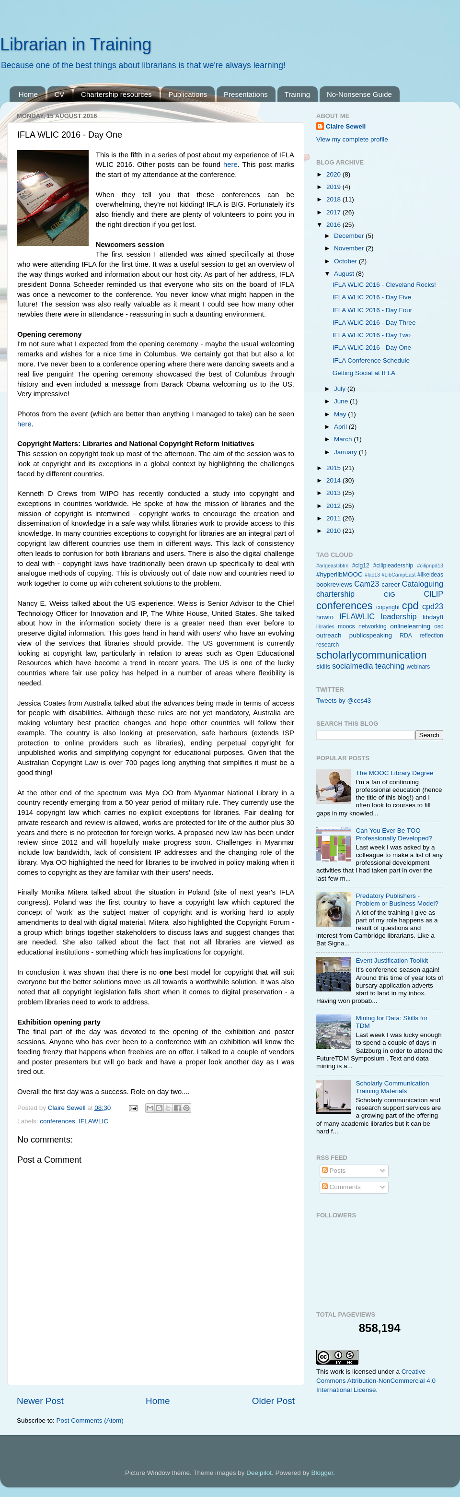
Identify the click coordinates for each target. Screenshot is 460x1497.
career (390, 584)
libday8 (433, 617)
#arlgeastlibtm (332, 565)
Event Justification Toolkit (392, 960)
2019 (334, 186)
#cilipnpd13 (430, 565)
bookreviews (334, 584)
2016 (334, 224)
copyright (388, 607)
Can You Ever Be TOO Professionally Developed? (394, 834)
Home (28, 94)
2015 (334, 467)
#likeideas (430, 574)
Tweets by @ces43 (343, 700)
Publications (187, 94)
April (341, 426)
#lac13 (372, 575)
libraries (325, 626)
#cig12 (360, 565)
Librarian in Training (75, 44)
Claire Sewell (346, 126)
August (345, 273)
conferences (57, 1121)
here (230, 164)
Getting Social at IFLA (364, 373)
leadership (399, 616)
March (344, 439)
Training (297, 94)
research (327, 644)
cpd (410, 606)
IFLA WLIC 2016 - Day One (372, 347)
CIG (389, 594)
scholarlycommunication (371, 655)
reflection (431, 635)
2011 (334, 518)
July (340, 388)
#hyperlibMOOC (339, 574)
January (346, 452)
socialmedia (352, 665)
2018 (334, 199)
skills (323, 666)
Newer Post (40, 1401)
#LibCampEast (399, 575)
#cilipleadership (393, 565)
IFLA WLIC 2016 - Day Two (372, 335)
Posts (334, 1170)
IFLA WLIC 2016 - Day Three (374, 322)
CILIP (434, 593)
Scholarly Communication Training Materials (392, 1087)
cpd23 (432, 606)
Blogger (322, 1472)
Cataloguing (422, 583)
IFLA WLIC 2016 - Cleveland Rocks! (384, 284)
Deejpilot (259, 1472)
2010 (334, 530)
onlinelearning (410, 626)
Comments (341, 1187)
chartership (335, 593)
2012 (334, 505)
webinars (418, 666)
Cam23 (366, 583)
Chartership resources (116, 94)
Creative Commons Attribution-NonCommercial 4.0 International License (376, 1380)
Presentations (246, 94)
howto (325, 617)
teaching (389, 665)
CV (60, 94)
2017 (334, 212)
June (342, 401)
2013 (334, 492)
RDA (406, 635)
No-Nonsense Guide (359, 94)
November (350, 248)
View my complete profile (352, 139)
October (346, 261)
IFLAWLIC (93, 1121)
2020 (334, 174)
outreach (329, 635)
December (350, 235)
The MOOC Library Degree (394, 773)
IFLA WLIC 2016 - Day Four (373, 310)
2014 (334, 480)
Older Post (273, 1401)
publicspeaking (370, 635)
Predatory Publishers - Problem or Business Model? (397, 899)
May (341, 414)
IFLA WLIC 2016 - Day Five (372, 297)
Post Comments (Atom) (90, 1420)
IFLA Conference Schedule (371, 360)
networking (372, 626)
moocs (346, 626)
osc (438, 626)
